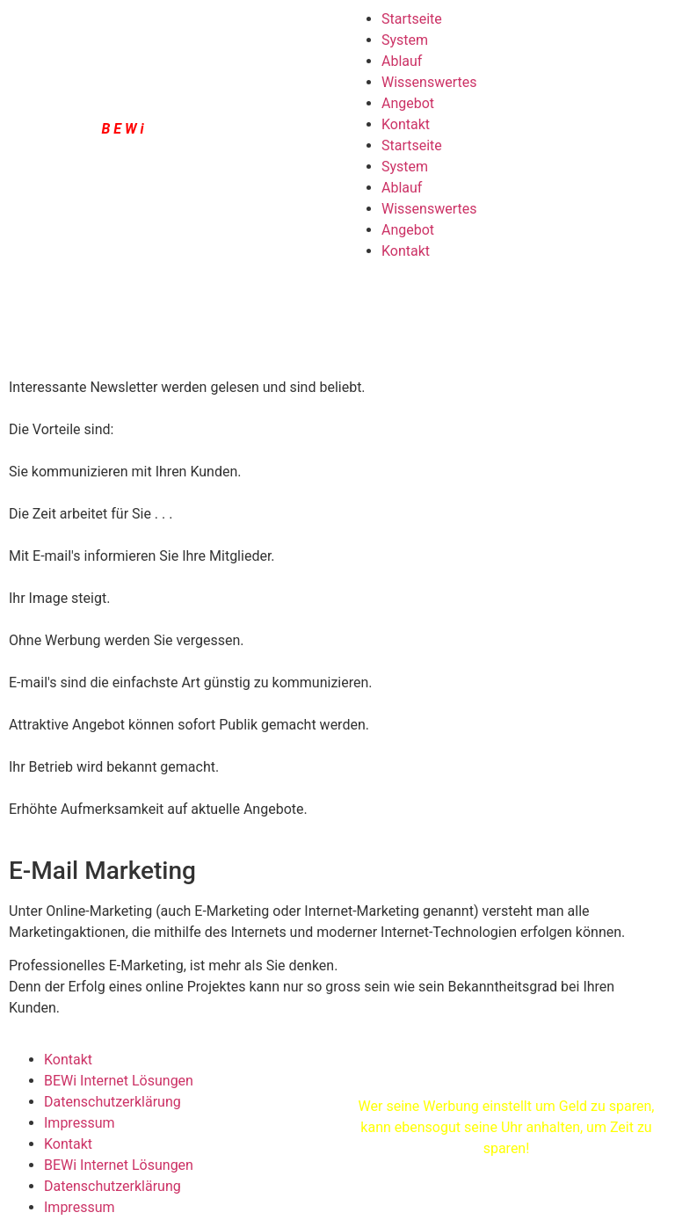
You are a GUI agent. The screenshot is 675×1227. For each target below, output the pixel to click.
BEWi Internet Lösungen (118, 1080)
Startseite (411, 19)
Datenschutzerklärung (112, 1101)
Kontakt (405, 124)
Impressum (79, 1122)
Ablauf (401, 61)
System (404, 40)
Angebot (407, 103)
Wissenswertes (428, 82)
